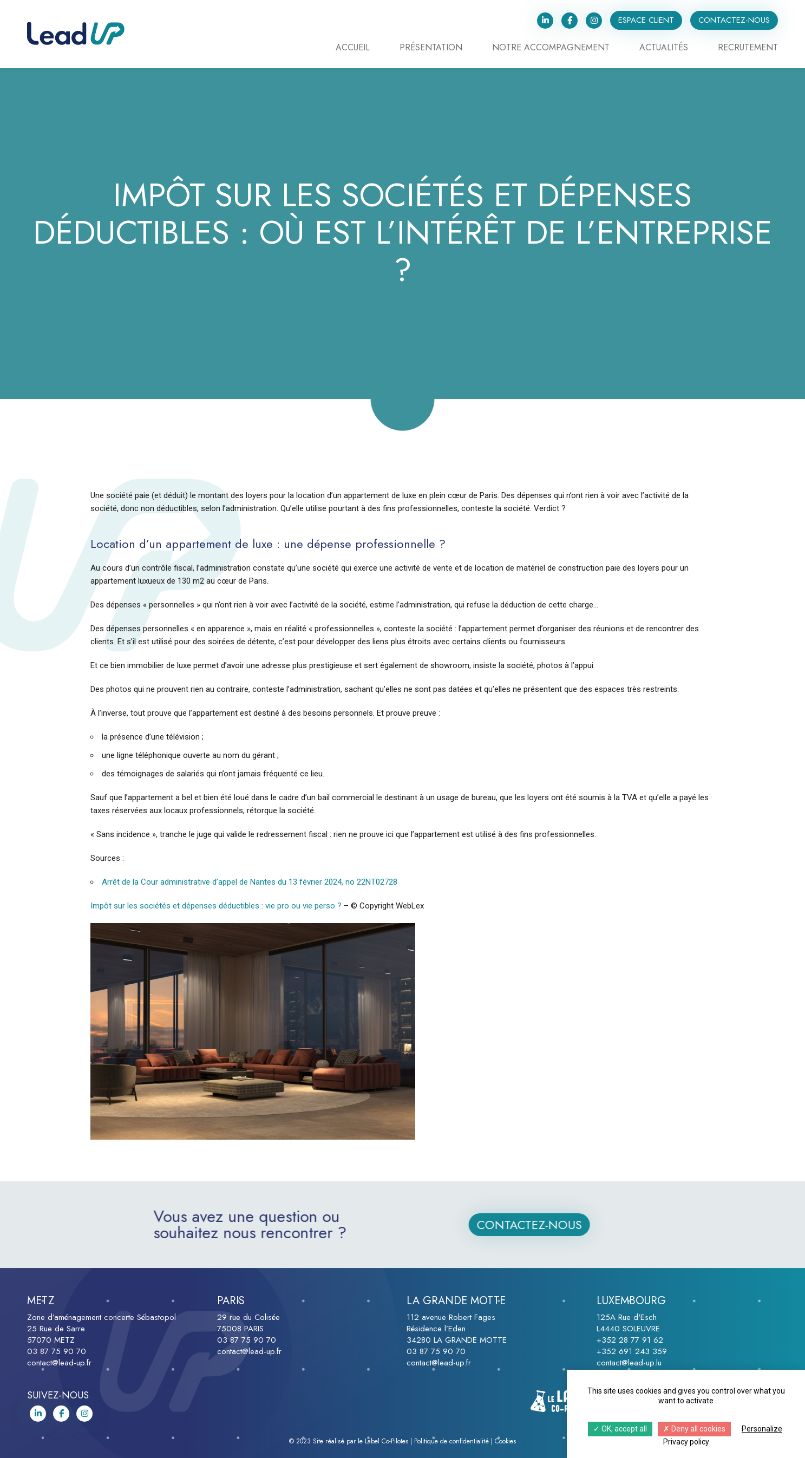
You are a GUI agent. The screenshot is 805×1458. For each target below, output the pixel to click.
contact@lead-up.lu (629, 1363)
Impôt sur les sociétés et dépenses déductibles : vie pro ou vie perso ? (216, 906)
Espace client (646, 20)
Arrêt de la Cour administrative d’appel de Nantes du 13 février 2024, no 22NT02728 (249, 882)
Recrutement (748, 48)
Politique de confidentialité (451, 1441)
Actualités (663, 48)
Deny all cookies (694, 1428)
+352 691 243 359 (632, 1351)
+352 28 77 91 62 (630, 1340)
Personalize (762, 1428)
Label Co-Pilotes (386, 1441)
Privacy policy (686, 1441)
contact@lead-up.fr (59, 1363)
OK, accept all (620, 1428)
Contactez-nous (734, 20)
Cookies (505, 1441)
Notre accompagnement (551, 48)
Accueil (353, 48)
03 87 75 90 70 (56, 1351)
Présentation (431, 48)
